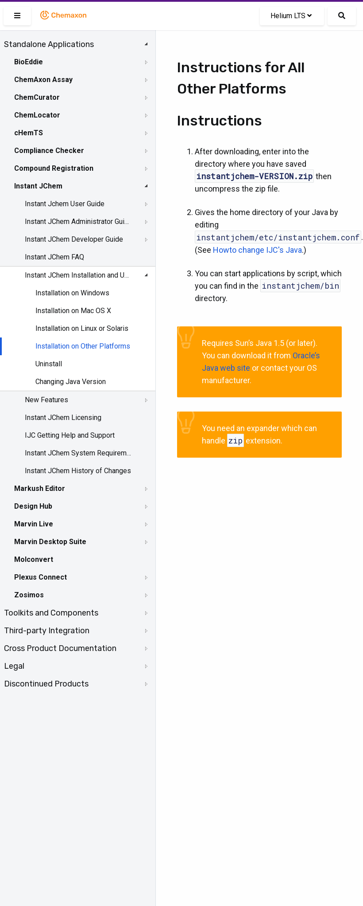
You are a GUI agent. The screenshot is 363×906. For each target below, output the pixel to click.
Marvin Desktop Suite (50, 541)
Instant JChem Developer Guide (74, 239)
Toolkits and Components (51, 613)
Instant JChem (38, 186)
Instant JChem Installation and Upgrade (78, 275)
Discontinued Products (46, 684)
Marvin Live (33, 524)
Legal (14, 666)
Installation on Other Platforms (82, 346)
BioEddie (28, 62)
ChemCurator (37, 97)
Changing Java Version (70, 381)
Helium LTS (291, 16)
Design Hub (33, 506)
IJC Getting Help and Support (70, 435)
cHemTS (28, 133)
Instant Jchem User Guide (64, 204)
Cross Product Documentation (60, 648)
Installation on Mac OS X (73, 310)
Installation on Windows (72, 293)
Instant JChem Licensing (63, 417)
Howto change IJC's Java (257, 250)
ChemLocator (37, 115)
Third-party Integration (46, 630)
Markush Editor (39, 488)
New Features (46, 400)
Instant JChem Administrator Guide (78, 221)
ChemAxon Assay (43, 79)
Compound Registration (53, 168)
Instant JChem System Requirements (78, 453)
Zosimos (29, 595)
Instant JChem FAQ (54, 257)
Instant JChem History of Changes (78, 471)
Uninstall (48, 364)
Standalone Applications (49, 44)
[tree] (77, 364)
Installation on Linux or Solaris (81, 328)
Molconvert (33, 559)
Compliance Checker (49, 150)
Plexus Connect (40, 577)
